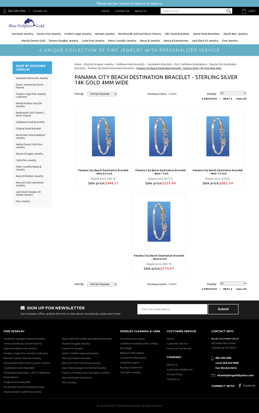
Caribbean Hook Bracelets (30, 122)
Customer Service (177, 343)
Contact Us (40, 11)
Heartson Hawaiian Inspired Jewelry (24, 338)
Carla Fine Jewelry (93, 40)
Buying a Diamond (131, 367)
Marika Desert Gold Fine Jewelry (22, 391)
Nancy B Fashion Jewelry (29, 176)
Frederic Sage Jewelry (77, 33)
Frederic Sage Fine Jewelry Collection (26, 353)
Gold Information (130, 362)
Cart (251, 11)
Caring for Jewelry (130, 372)
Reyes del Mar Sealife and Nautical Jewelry (87, 338)
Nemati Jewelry (105, 33)
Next (226, 99)
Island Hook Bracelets (206, 33)
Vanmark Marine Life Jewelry (32, 78)
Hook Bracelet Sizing (132, 338)
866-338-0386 (17, 11)
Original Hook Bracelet (28, 128)
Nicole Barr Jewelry (235, 33)
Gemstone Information (133, 357)
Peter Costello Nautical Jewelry (80, 353)
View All (241, 99)
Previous (210, 99)
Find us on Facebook (179, 348)
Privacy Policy (175, 374)
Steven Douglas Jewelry (63, 40)
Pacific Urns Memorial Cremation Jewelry (86, 372)
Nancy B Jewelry (150, 40)
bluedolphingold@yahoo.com (235, 375)
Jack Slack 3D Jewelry (205, 40)
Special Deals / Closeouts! (77, 377)
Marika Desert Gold (33, 40)
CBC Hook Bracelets (177, 33)
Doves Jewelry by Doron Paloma (23, 343)
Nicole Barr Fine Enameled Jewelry (24, 386)
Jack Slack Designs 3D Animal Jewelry (28, 193)
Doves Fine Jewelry (49, 33)
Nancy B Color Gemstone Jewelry (81, 363)
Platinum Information (132, 352)
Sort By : (80, 93)
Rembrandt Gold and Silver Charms (139, 33)
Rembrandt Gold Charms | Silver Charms (30, 114)
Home (105, 11)
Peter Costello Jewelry (122, 40)
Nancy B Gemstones (175, 40)
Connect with (223, 386)
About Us (140, 11)
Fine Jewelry (230, 40)
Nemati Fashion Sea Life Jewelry (22, 358)
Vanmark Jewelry (22, 33)
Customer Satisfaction (180, 369)
